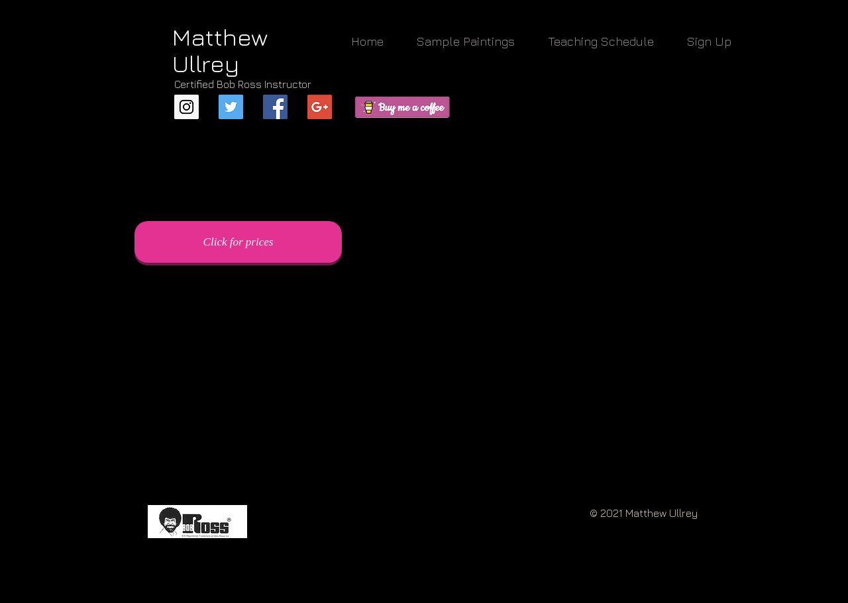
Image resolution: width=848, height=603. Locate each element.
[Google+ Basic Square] (319, 107)
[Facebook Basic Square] (275, 107)
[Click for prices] (238, 242)
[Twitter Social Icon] (231, 107)
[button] (465, 41)
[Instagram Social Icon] (186, 107)
